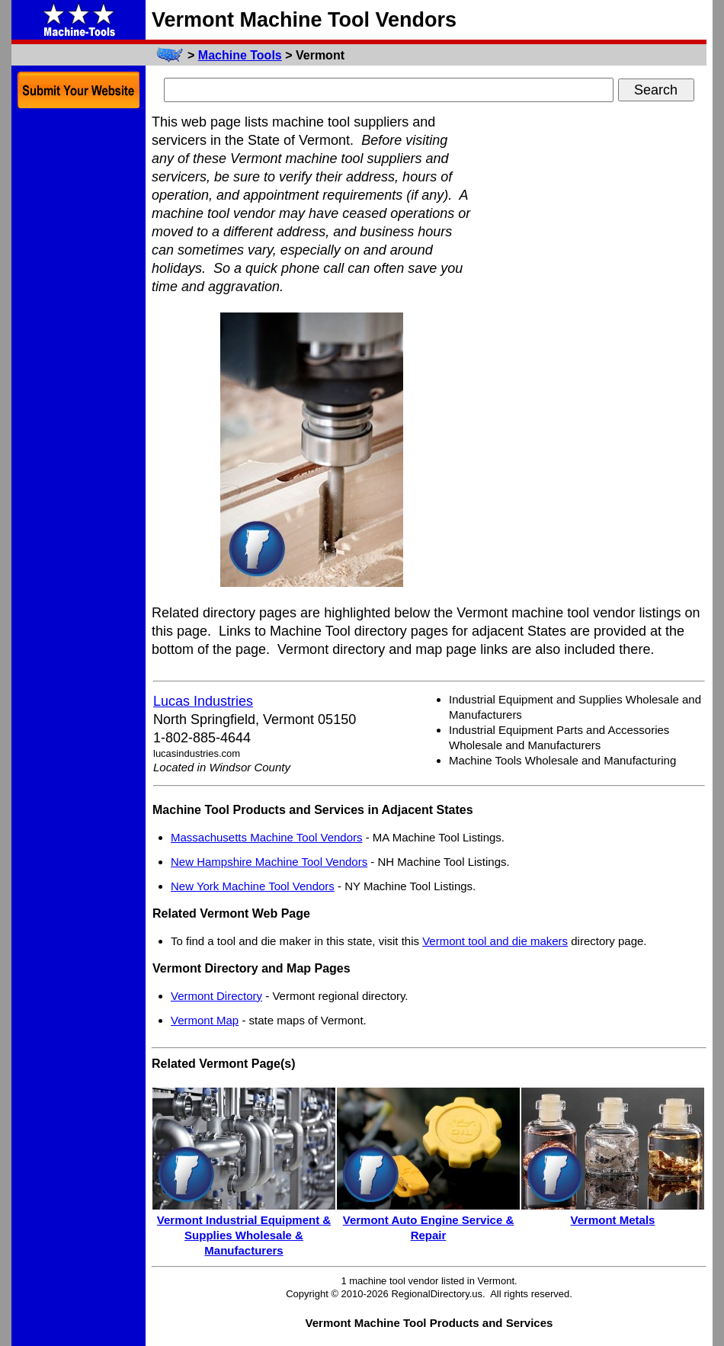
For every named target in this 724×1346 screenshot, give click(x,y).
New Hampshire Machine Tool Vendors (269, 861)
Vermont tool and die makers (495, 940)
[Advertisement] (592, 341)
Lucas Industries (203, 701)
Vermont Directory (216, 995)
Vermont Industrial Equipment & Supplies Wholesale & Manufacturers (244, 1235)
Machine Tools (240, 55)
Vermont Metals (613, 1219)
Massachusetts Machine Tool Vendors (267, 837)
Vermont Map (205, 1020)
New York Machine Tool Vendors (253, 886)
